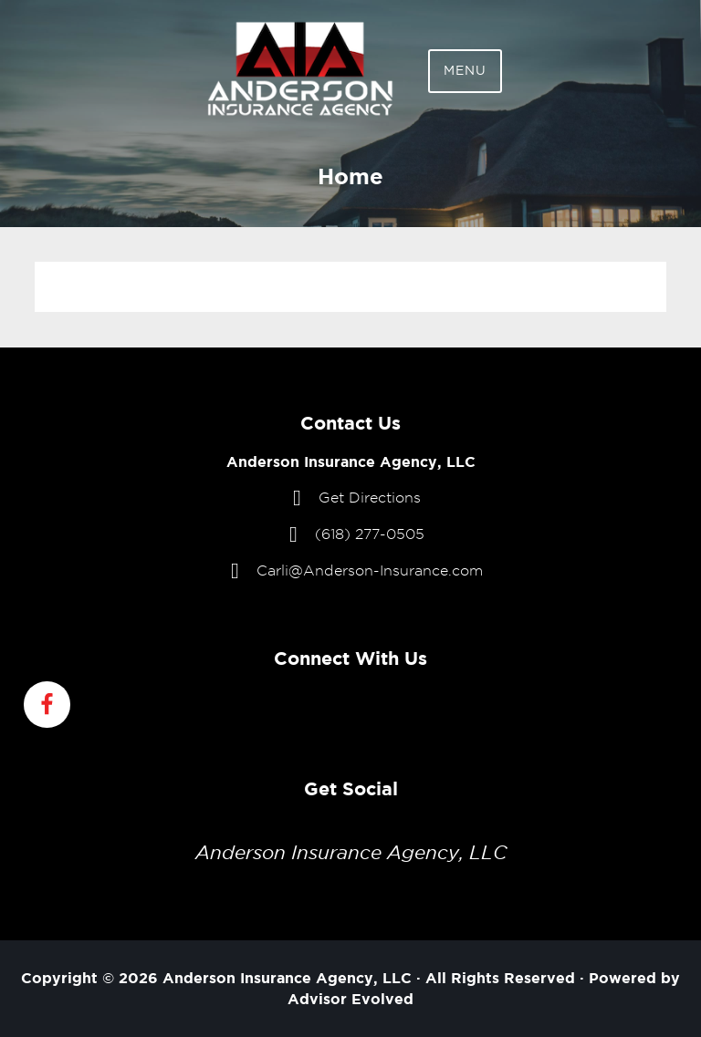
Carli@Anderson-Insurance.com (369, 570)
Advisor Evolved (350, 998)
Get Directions (370, 497)
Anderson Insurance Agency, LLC (351, 853)
